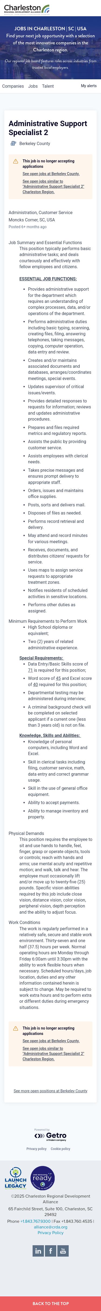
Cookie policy (60, 1149)
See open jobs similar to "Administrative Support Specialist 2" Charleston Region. (53, 186)
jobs (33, 86)
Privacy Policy (51, 1232)
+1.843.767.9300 (35, 1221)
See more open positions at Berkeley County (50, 1091)
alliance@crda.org (50, 1227)
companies (13, 86)
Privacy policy (36, 1149)
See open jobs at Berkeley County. (51, 174)
